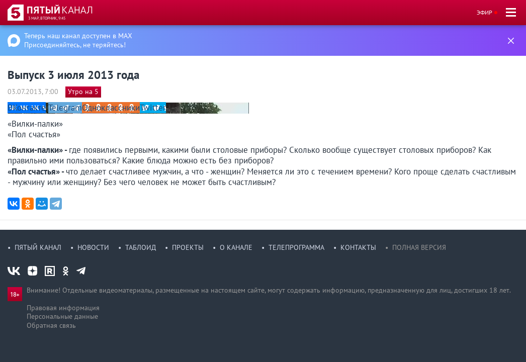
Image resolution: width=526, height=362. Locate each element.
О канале (236, 247)
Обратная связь (51, 325)
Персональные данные (62, 316)
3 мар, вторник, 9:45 (46, 18)
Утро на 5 (83, 91)
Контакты (358, 247)
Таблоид (140, 247)
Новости (93, 247)
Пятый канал (38, 247)
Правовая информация (63, 307)
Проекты (188, 247)
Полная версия (419, 247)
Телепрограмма (296, 247)
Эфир (484, 12)
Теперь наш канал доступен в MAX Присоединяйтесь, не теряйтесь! (78, 40)
